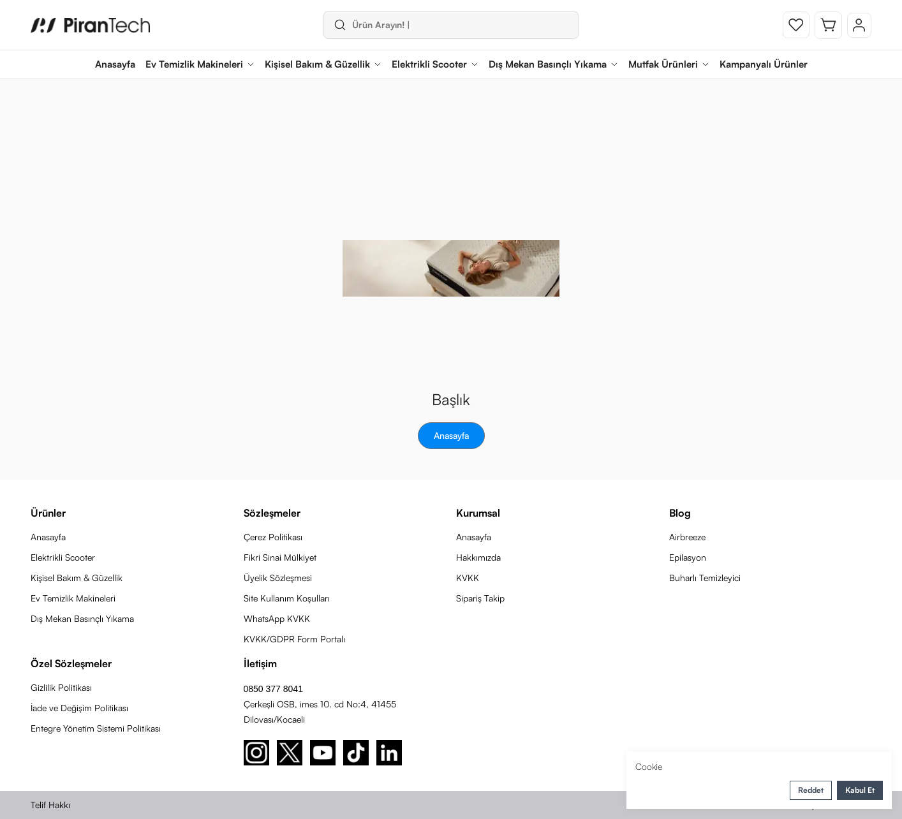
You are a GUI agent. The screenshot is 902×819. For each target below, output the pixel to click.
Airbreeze (687, 536)
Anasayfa (451, 435)
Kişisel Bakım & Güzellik (76, 577)
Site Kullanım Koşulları (287, 598)
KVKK (467, 577)
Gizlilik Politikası (61, 687)
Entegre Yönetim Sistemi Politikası (96, 728)
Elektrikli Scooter (63, 557)
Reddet (811, 790)
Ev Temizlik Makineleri (73, 598)
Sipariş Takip (480, 598)
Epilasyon (687, 557)
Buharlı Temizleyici (705, 577)
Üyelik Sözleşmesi (278, 577)
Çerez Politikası (273, 536)
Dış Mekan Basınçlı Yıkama (82, 618)
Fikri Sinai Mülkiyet (280, 557)
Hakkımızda (478, 557)
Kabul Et (860, 790)
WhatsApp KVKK (277, 618)
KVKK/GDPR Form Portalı (294, 638)
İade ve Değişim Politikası (79, 707)
